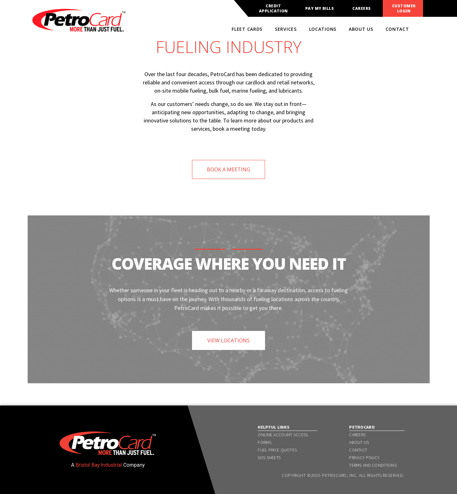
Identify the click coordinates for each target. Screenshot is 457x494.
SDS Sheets (269, 457)
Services (286, 29)
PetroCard (362, 427)
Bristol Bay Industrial (99, 465)
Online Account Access (283, 435)
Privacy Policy (364, 457)
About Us (361, 29)
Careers (361, 8)
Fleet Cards (247, 29)
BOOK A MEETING (228, 169)
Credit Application (273, 8)
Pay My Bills (319, 8)
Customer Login (404, 8)
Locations (322, 29)
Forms (264, 442)
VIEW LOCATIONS (228, 340)
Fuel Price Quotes (277, 450)
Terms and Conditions (373, 465)
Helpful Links (273, 427)
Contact (397, 29)
